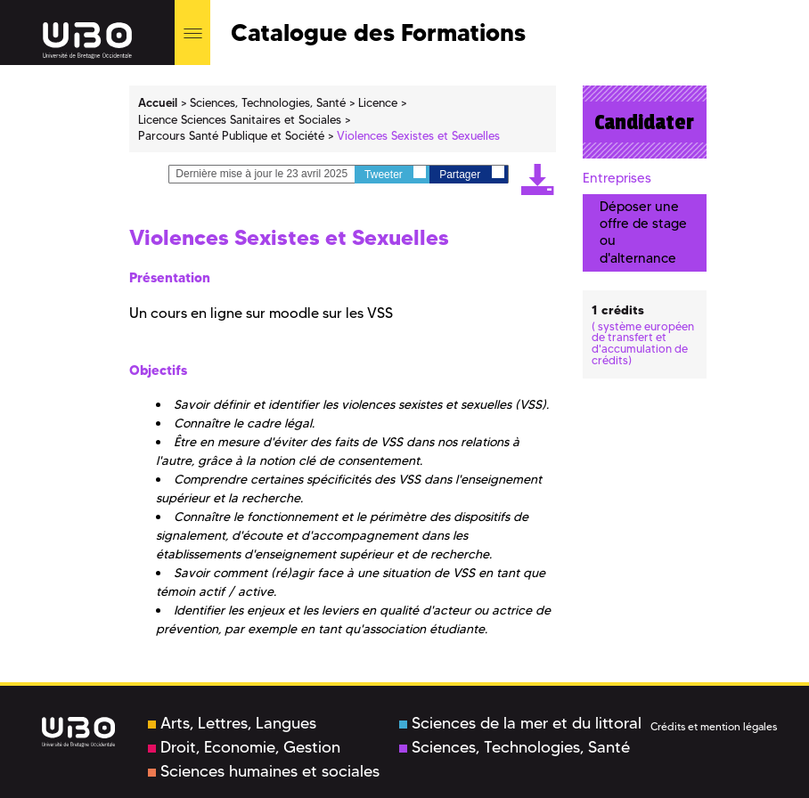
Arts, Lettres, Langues (232, 723)
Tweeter (395, 173)
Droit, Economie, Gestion (244, 747)
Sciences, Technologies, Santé (514, 747)
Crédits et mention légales (713, 726)
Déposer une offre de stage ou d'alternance (643, 232)
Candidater (644, 122)
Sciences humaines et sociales (264, 771)
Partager (471, 173)
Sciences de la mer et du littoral (520, 723)
